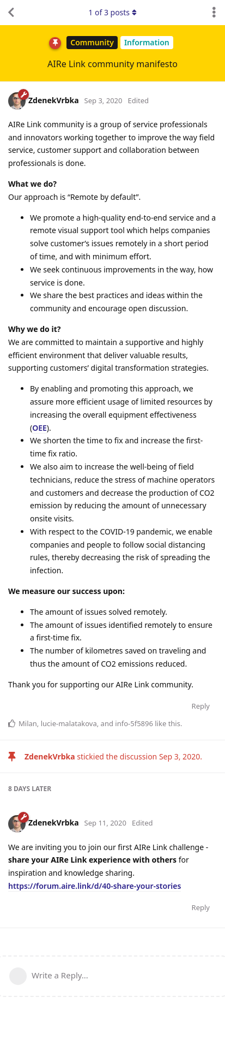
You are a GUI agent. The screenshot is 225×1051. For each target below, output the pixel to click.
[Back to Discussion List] (11, 12)
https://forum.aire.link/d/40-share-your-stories (94, 886)
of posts (112, 12)
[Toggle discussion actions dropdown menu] (214, 12)
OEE (39, 428)
